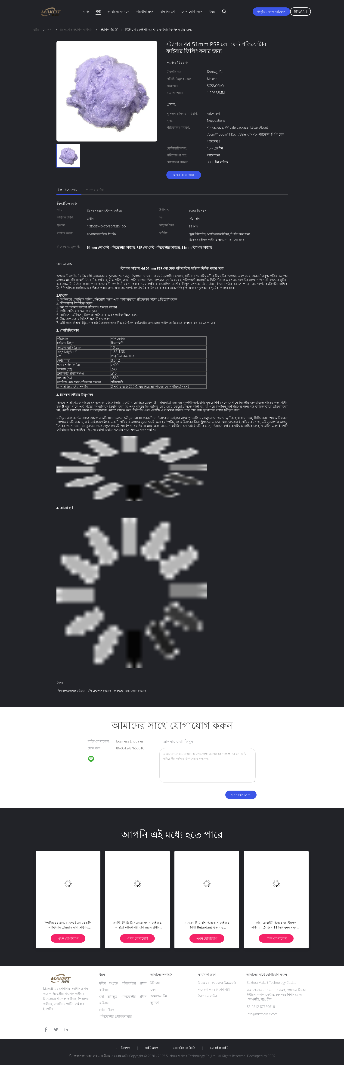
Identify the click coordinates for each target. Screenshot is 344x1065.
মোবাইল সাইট (219, 1047)
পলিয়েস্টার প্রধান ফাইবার (115, 1016)
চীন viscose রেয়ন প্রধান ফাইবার (90, 1056)
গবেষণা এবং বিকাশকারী (213, 989)
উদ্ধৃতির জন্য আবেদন (271, 11)
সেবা (153, 989)
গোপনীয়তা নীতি (184, 1047)
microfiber (106, 1009)
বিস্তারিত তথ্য (66, 189)
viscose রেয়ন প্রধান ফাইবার (130, 691)
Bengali (300, 11)
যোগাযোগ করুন (191, 11)
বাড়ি (86, 11)
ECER (271, 1056)
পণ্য (98, 11)
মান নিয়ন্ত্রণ (167, 11)
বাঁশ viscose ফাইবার (99, 691)
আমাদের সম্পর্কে (118, 11)
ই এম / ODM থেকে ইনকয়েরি (217, 983)
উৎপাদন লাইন (207, 996)
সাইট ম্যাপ (151, 1047)
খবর (212, 11)
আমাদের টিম (158, 996)
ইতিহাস (155, 983)
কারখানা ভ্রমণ (145, 11)
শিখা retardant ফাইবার (71, 691)
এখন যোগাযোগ (183, 175)
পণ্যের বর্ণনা (95, 189)
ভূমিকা (154, 1002)
